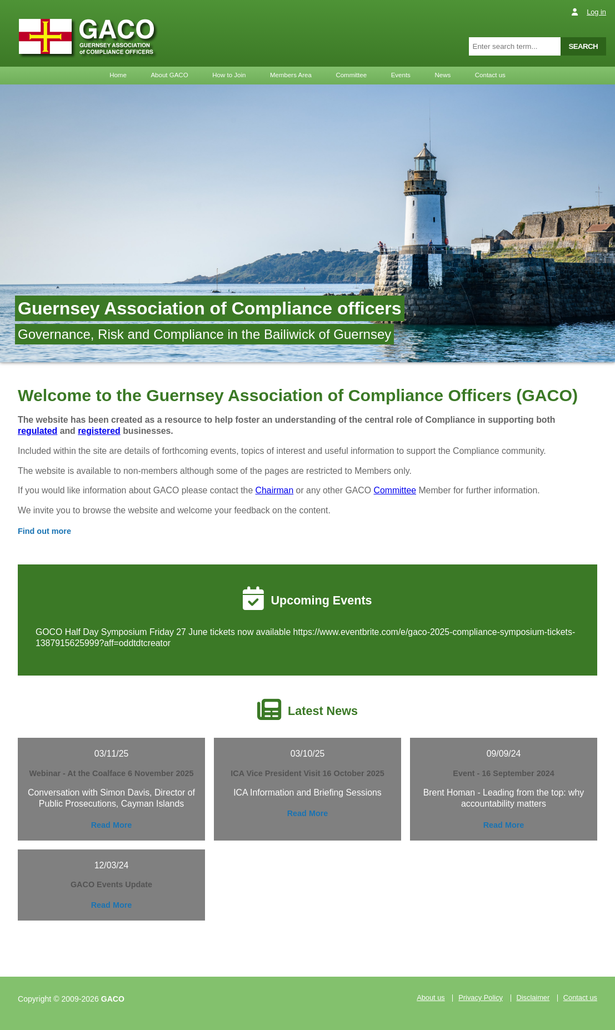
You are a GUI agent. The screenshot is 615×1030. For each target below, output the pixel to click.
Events (401, 75)
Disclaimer (533, 998)
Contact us (490, 75)
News (442, 75)
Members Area (291, 75)
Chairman (275, 490)
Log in (596, 12)
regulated (37, 431)
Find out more (44, 531)
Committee (351, 75)
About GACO (169, 75)
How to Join (229, 75)
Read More (111, 825)
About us (431, 998)
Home (118, 75)
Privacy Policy (480, 998)
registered (99, 431)
